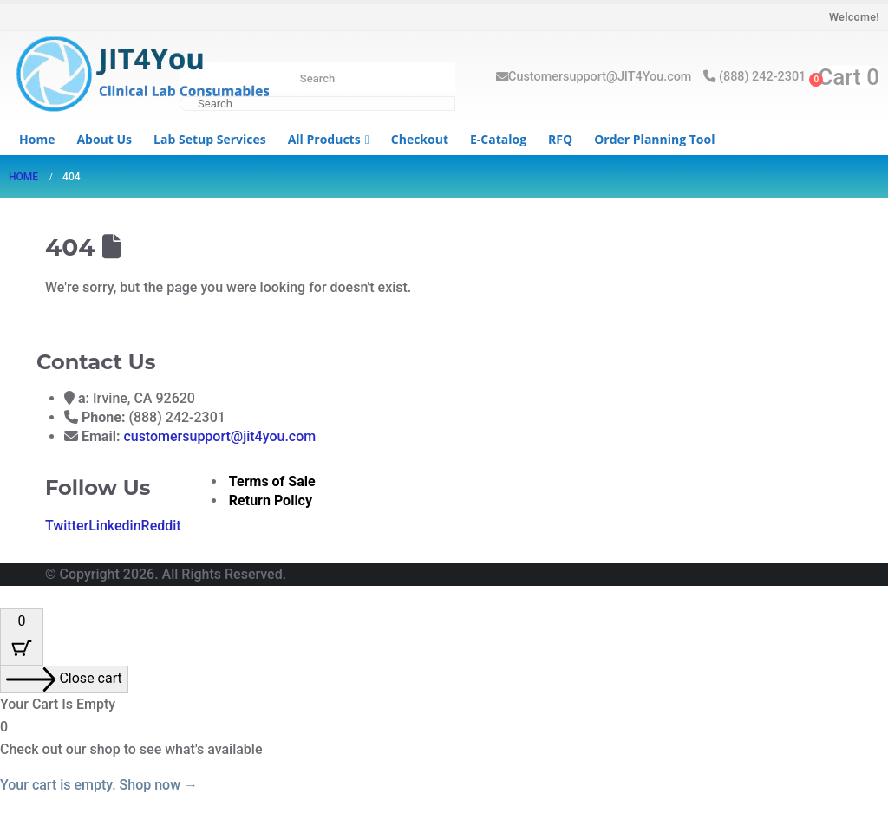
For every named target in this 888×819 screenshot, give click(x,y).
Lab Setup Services (209, 139)
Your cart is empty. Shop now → (99, 785)
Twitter (66, 525)
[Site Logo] (139, 75)
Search (317, 78)
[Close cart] (64, 679)
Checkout (419, 139)
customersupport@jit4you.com (219, 436)
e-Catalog (498, 139)
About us (104, 139)
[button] (10, 596)
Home (37, 139)
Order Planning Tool (654, 139)
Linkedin (114, 525)
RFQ (560, 139)
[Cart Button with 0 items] (21, 637)
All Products (324, 139)
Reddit (161, 525)
